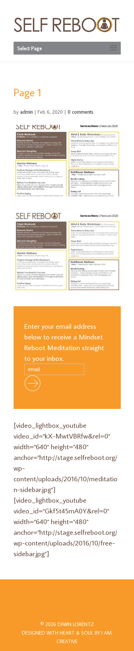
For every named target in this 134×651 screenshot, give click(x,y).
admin (26, 112)
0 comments (80, 112)
